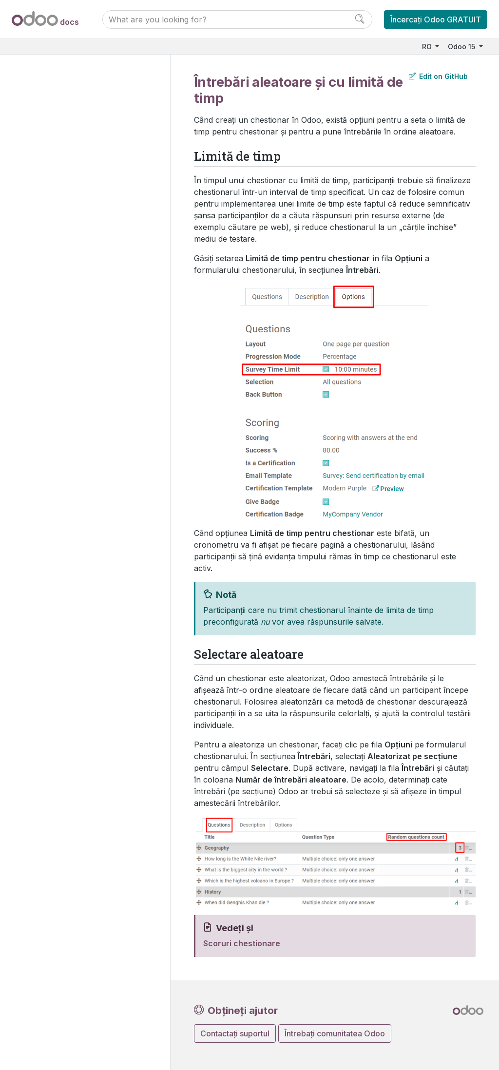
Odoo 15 (462, 46)
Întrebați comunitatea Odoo (335, 1033)
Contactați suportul (234, 1033)
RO (428, 46)
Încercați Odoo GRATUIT (435, 19)
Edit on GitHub (438, 76)
